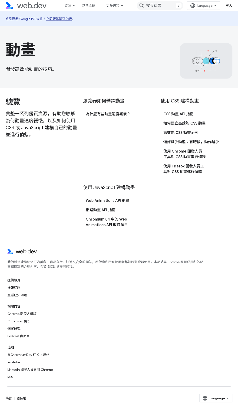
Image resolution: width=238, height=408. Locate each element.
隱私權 (21, 398)
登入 (229, 5)
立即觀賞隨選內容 (59, 19)
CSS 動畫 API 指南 (178, 114)
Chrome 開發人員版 (21, 314)
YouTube (13, 362)
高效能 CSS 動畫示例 (180, 132)
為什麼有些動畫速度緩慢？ (108, 114)
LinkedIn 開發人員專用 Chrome (30, 369)
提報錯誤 (13, 288)
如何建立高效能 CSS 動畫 (184, 123)
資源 (67, 5)
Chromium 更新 (18, 321)
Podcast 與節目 (18, 336)
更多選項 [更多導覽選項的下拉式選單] (112, 5)
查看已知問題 (17, 295)
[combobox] (160, 5)
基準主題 (88, 5)
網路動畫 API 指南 (101, 210)
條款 (9, 398)
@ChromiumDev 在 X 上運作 (28, 355)
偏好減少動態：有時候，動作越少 (191, 142)
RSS (10, 377)
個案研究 (13, 328)
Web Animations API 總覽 (107, 200)
